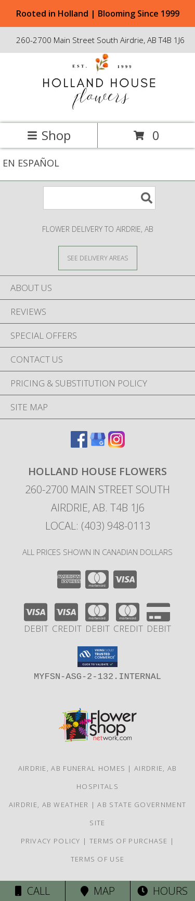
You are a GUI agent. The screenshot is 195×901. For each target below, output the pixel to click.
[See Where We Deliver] (97, 257)
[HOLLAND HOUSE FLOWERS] (97, 108)
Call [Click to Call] (32, 891)
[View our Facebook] (79, 444)
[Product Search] (99, 198)
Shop (49, 135)
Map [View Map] (98, 891)
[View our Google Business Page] (97, 444)
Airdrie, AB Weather (49, 804)
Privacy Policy (51, 840)
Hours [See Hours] (162, 891)
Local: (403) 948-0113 (97, 526)
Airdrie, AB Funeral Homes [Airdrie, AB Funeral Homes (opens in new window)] (72, 768)
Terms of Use (98, 859)
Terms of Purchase (128, 840)
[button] (97, 656)
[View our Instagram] (116, 444)
